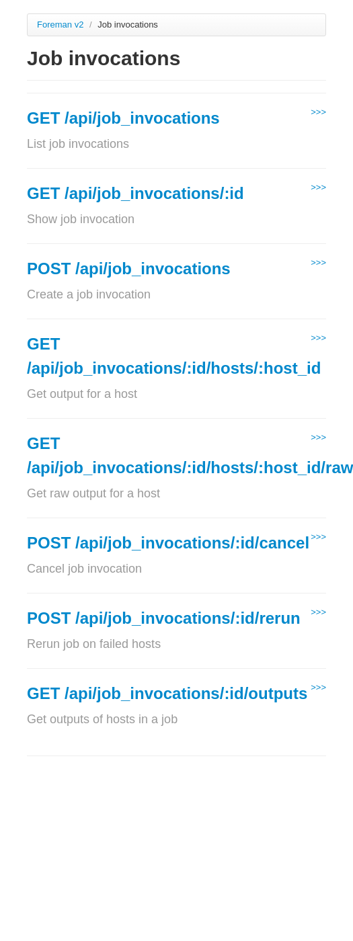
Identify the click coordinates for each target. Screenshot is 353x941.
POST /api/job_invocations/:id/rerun (164, 618)
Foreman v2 (60, 24)
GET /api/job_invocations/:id (135, 193)
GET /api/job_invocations (123, 118)
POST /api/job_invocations (129, 268)
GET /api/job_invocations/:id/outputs (167, 693)
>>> (318, 112)
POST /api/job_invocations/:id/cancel (168, 543)
